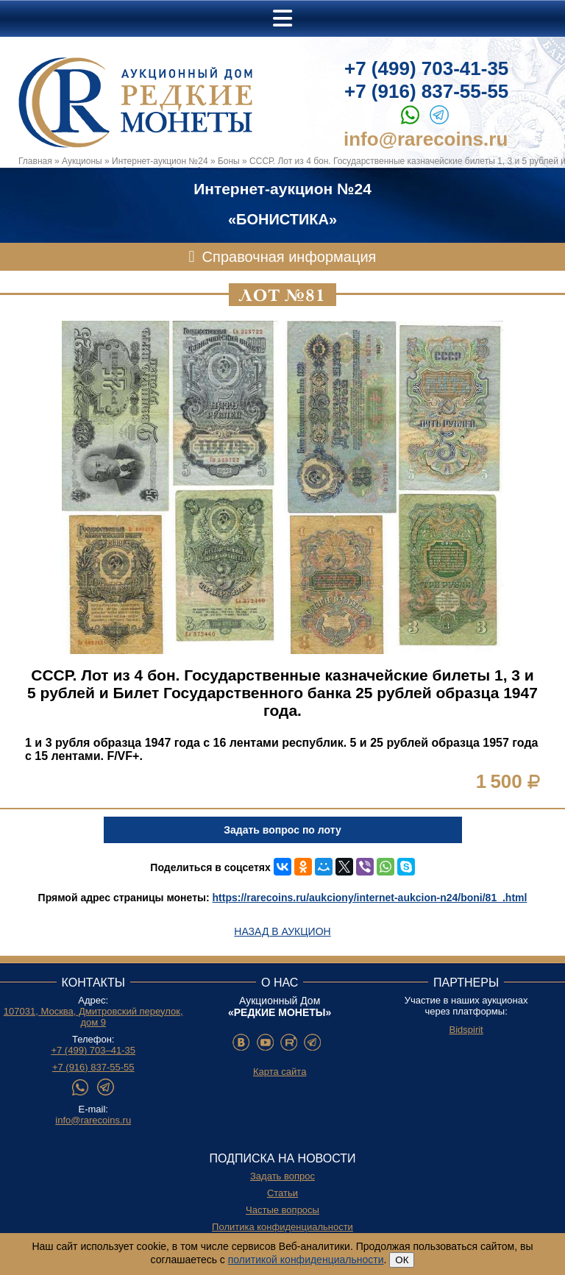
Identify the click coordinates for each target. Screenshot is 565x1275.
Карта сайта (279, 1071)
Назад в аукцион (282, 931)
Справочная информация (289, 257)
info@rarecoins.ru (426, 139)
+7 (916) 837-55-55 (426, 91)
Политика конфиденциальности (282, 1226)
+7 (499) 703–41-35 (93, 1050)
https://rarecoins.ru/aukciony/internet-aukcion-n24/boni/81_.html (370, 897)
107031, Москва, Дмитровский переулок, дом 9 (93, 1017)
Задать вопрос (282, 1176)
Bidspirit (466, 1029)
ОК (401, 1259)
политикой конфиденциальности (306, 1259)
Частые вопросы (282, 1209)
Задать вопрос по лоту (282, 830)
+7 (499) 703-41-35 (426, 68)
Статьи (282, 1192)
